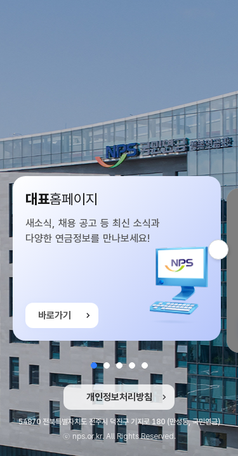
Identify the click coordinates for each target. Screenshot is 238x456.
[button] (94, 365)
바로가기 (54, 318)
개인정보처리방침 (119, 397)
